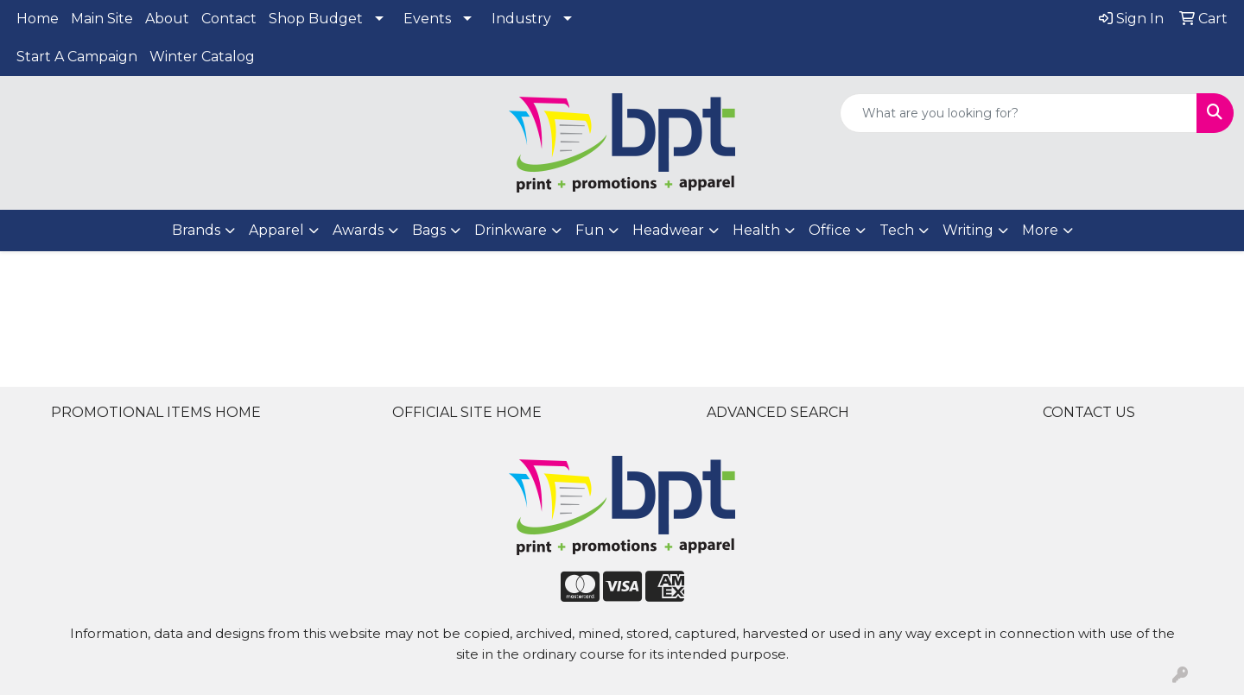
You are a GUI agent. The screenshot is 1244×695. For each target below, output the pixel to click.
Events (427, 18)
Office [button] (830, 230)
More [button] (1040, 230)
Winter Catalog (202, 56)
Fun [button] (589, 230)
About (167, 18)
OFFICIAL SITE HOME (467, 412)
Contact (229, 18)
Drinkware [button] (510, 230)
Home (37, 18)
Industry (521, 18)
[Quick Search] (1018, 113)
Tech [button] (896, 230)
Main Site (102, 18)
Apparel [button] (276, 230)
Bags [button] (429, 230)
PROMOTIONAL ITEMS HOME (156, 412)
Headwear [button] (668, 230)
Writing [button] (968, 230)
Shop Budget (316, 18)
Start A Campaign (76, 56)
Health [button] (756, 230)
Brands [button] (196, 230)
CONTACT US (1089, 412)
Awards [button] (358, 230)
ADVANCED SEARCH (778, 412)
